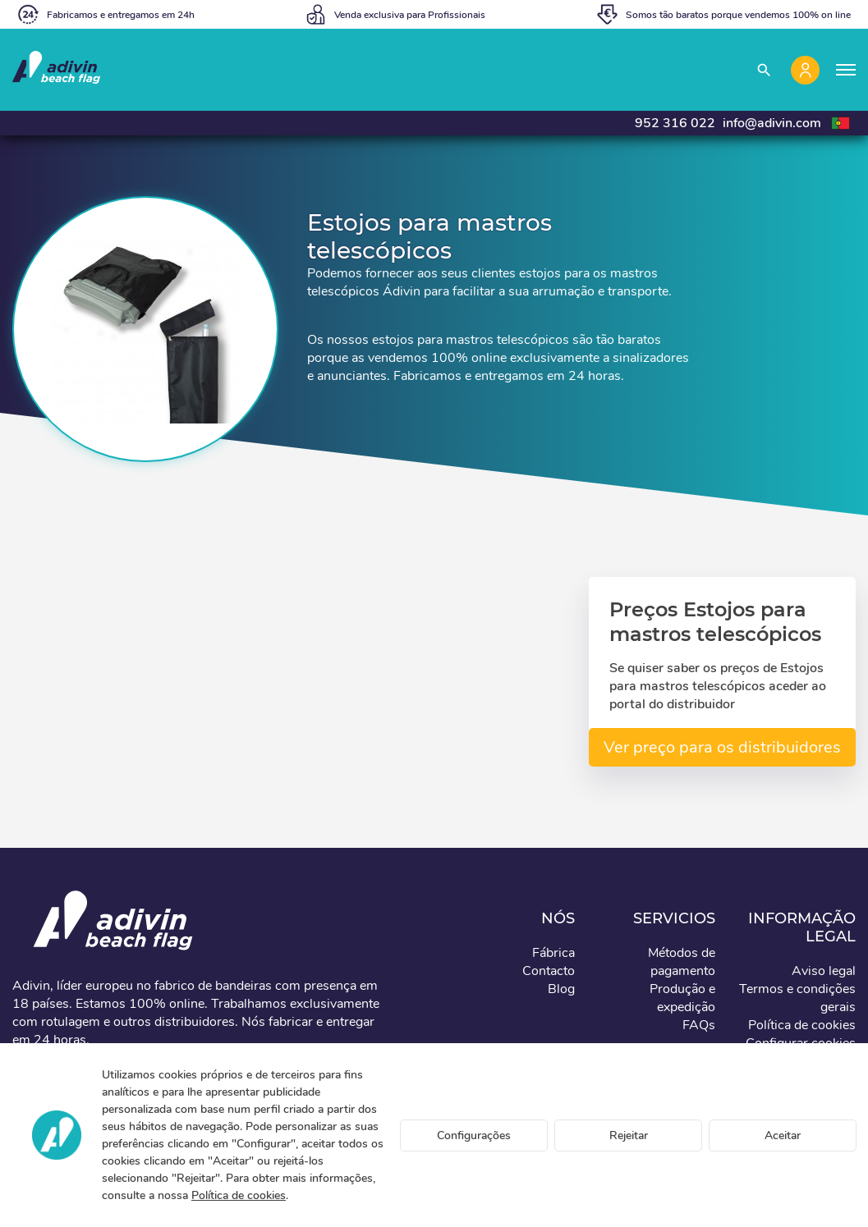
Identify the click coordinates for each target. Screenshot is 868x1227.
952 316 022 (675, 123)
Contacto (548, 971)
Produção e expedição (682, 998)
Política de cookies (238, 1195)
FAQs (698, 1025)
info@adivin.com (772, 123)
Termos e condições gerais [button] (797, 998)
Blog (561, 989)
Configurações (474, 1135)
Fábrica (553, 953)
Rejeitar (628, 1135)
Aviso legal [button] (824, 971)
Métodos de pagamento (681, 962)
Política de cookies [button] (802, 1025)
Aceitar (783, 1135)
